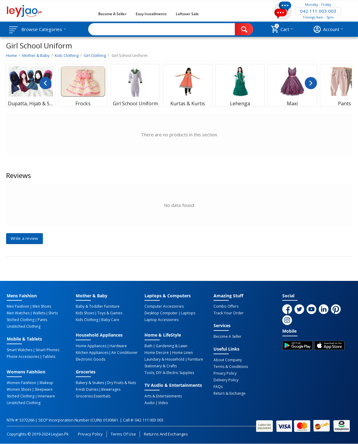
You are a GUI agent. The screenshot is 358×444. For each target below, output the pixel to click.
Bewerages (110, 389)
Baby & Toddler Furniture (98, 306)
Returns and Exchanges (166, 434)
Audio (149, 403)
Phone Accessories (23, 356)
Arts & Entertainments (163, 396)
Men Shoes (42, 306)
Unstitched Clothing (23, 326)
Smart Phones (47, 350)
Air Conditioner (124, 353)
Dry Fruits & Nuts (121, 383)
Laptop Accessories (161, 320)
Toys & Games (109, 313)
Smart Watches (19, 350)
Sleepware (44, 389)
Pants (42, 320)
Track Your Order (229, 313)
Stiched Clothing (20, 320)
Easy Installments (151, 13)
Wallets (39, 313)
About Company (228, 360)
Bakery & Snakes (90, 383)
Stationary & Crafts (160, 366)
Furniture (195, 359)
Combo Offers (226, 306)
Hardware (118, 346)
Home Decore (156, 353)
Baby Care (110, 320)
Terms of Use (123, 434)
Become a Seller (112, 13)
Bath (148, 346)
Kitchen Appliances (92, 353)
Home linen (182, 353)
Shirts (53, 313)
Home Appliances (91, 346)
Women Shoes (19, 389)
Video (163, 403)
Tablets (49, 356)
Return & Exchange (229, 393)
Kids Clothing (87, 320)
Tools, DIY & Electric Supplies (169, 373)
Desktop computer (161, 313)
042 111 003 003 (318, 11)
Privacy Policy (225, 373)
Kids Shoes (85, 313)
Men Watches (18, 313)
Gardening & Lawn (171, 346)
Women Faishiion (21, 383)
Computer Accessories (164, 306)
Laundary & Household (164, 359)
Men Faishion (18, 306)
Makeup (46, 383)
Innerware (46, 396)
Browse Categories (41, 29)
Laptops (188, 313)
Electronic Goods (90, 359)
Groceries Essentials (93, 396)
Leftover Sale (187, 13)
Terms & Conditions (231, 367)
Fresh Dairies (87, 389)
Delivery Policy (226, 380)
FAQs (218, 387)
